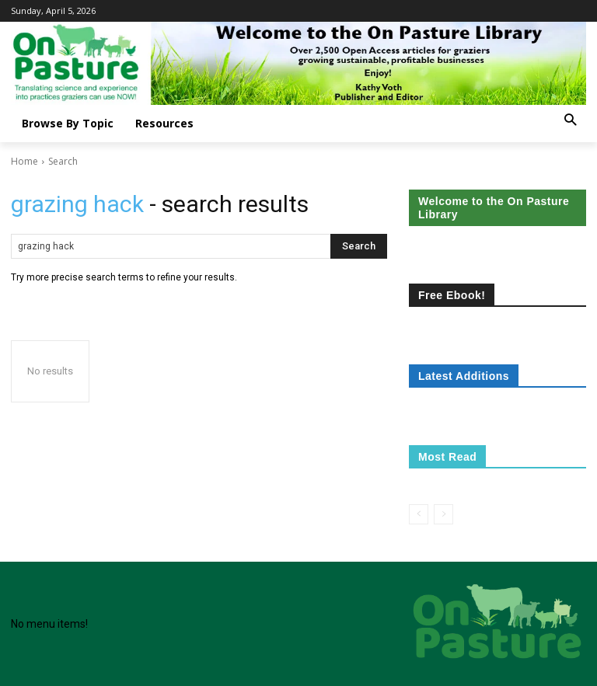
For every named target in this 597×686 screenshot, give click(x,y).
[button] (570, 121)
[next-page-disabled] (443, 514)
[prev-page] (418, 514)
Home (24, 161)
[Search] (358, 246)
